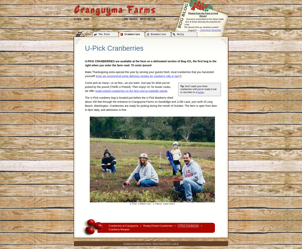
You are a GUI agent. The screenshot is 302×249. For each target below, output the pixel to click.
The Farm (104, 34)
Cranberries (132, 34)
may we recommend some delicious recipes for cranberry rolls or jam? (138, 76)
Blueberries (158, 34)
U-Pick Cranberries (188, 225)
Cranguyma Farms (114, 10)
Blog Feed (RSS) (161, 243)
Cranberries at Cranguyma (123, 225)
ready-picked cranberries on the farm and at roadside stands (131, 91)
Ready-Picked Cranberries (158, 225)
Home (88, 34)
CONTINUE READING (210, 30)
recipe (200, 92)
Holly (180, 34)
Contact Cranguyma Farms (137, 243)
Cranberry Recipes (119, 229)
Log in (175, 243)
